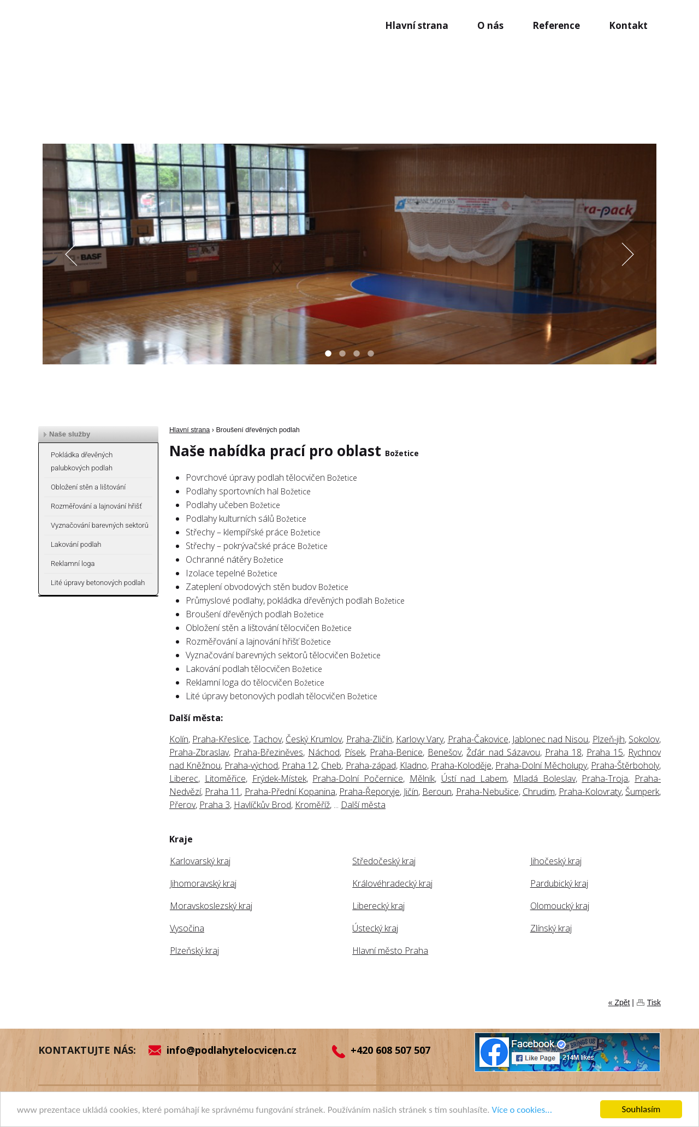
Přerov (182, 805)
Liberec (183, 778)
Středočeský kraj (384, 861)
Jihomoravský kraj (203, 883)
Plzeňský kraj (194, 951)
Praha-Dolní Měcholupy (541, 765)
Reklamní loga (72, 563)
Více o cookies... (522, 1110)
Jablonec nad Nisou (550, 739)
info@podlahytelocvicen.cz (232, 1050)
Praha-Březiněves (268, 752)
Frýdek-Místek (279, 778)
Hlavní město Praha (390, 951)
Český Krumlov (314, 739)
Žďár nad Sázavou (503, 752)
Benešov (444, 752)
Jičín (411, 792)
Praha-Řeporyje (369, 792)
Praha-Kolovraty (590, 792)
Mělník (422, 778)
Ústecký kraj (375, 928)
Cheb (331, 765)
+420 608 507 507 (390, 1050)
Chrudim (539, 792)
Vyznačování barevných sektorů (100, 525)
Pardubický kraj (559, 883)
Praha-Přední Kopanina (290, 792)
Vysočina (187, 928)
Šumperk (642, 792)
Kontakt (628, 25)
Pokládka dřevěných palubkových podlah (81, 461)
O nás (490, 25)
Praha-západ (371, 765)
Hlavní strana (416, 25)
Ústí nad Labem (474, 778)
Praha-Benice (396, 752)
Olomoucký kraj (559, 906)
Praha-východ (251, 765)
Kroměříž (312, 805)
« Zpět (619, 1002)
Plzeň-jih (609, 739)
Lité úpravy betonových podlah (98, 583)
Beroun (437, 792)
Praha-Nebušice (487, 792)
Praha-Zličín (369, 739)
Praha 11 (222, 792)
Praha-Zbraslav (199, 752)
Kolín (178, 739)
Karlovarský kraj (200, 861)
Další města (363, 805)
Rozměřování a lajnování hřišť (96, 506)
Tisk (654, 1002)
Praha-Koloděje (461, 765)
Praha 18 (563, 752)
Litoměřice (225, 778)
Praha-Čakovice (478, 739)
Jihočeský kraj (556, 861)
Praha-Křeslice (220, 739)
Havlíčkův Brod (262, 805)
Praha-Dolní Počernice (357, 778)
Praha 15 (605, 752)
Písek (355, 752)
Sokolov (644, 739)
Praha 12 (299, 765)
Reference (556, 25)
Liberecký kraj (378, 906)
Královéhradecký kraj (392, 883)
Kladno (413, 765)
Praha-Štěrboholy (625, 765)
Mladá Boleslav (544, 778)
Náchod (324, 752)
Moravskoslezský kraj (211, 906)
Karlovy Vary (419, 739)
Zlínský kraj (551, 928)
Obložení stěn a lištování (88, 487)
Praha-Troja (605, 778)
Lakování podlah (76, 544)
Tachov (267, 739)
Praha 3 (214, 805)
